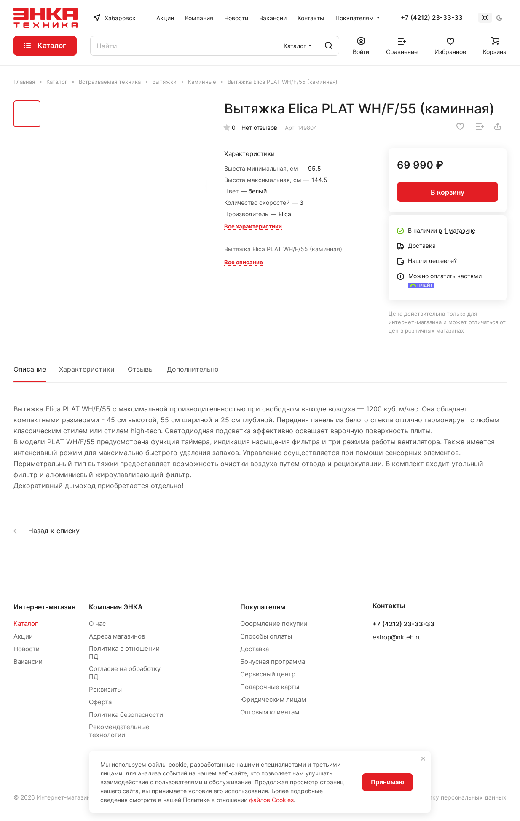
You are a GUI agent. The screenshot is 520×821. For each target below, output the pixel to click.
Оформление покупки (273, 624)
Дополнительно (193, 369)
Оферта (100, 702)
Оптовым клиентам (269, 712)
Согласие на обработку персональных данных (440, 797)
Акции (23, 636)
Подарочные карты (269, 687)
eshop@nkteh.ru (397, 637)
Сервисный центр (267, 674)
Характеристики (87, 369)
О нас (97, 624)
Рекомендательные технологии (119, 731)
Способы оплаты (266, 636)
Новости (26, 649)
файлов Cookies (271, 799)
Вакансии (28, 661)
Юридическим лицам (273, 699)
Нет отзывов (259, 127)
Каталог (25, 624)
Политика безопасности (126, 715)
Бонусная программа (272, 661)
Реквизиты (105, 689)
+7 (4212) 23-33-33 (432, 17)
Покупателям (262, 607)
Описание (29, 369)
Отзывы (141, 369)
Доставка (254, 649)
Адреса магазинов (117, 636)
